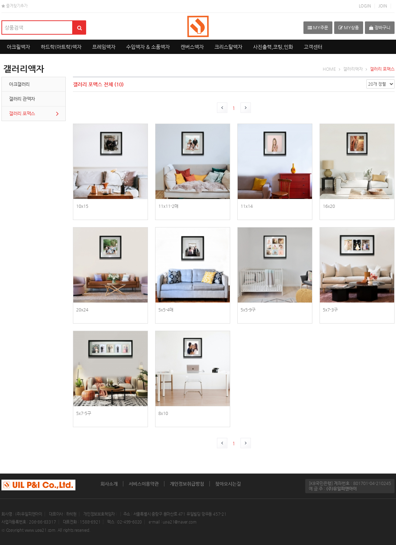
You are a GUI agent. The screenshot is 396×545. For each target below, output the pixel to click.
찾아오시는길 (228, 483)
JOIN (382, 6)
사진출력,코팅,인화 (273, 47)
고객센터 (313, 47)
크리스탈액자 (228, 47)
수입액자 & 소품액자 (148, 47)
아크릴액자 (18, 47)
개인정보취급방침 (187, 483)
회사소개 (109, 483)
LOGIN (365, 6)
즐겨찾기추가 (14, 6)
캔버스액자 (192, 47)
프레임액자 (103, 47)
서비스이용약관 (144, 483)
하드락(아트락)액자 (61, 47)
